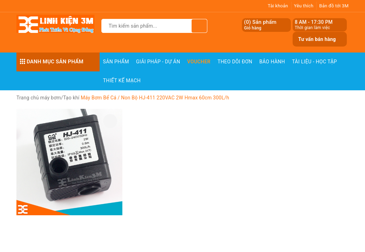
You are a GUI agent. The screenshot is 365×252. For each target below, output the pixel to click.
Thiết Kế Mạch (122, 80)
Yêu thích (304, 5)
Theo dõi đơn (234, 61)
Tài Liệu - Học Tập (314, 61)
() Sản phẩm (260, 25)
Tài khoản (278, 5)
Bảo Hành (272, 61)
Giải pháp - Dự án (158, 61)
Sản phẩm (116, 61)
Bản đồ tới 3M (334, 5)
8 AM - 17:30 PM (314, 22)
